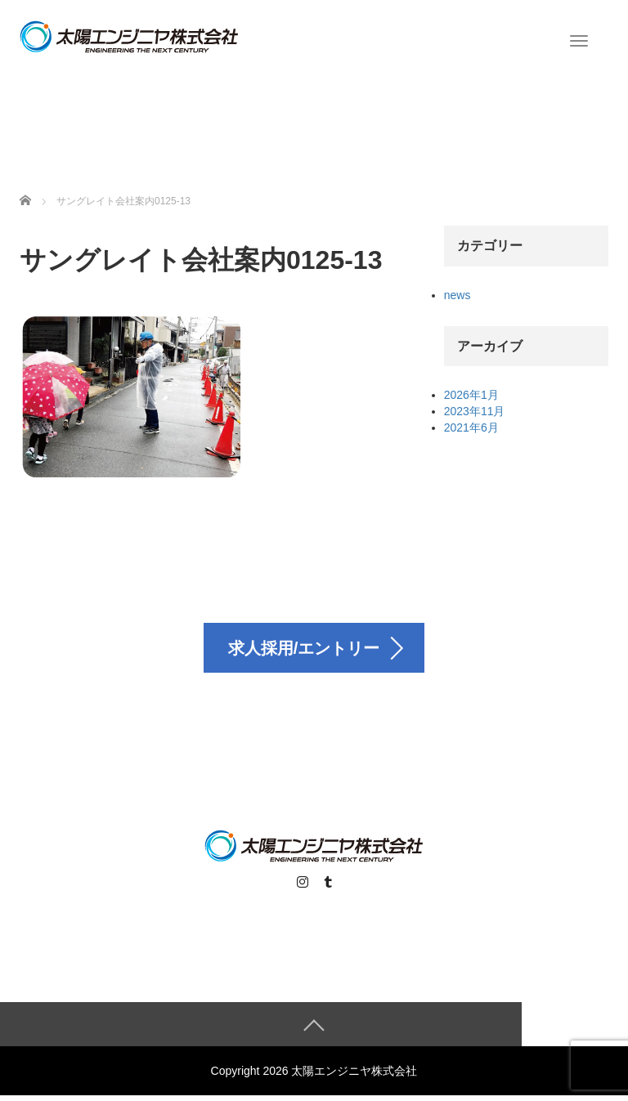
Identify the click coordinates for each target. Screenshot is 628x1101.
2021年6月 (471, 427)
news (457, 295)
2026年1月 (471, 394)
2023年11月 (474, 411)
